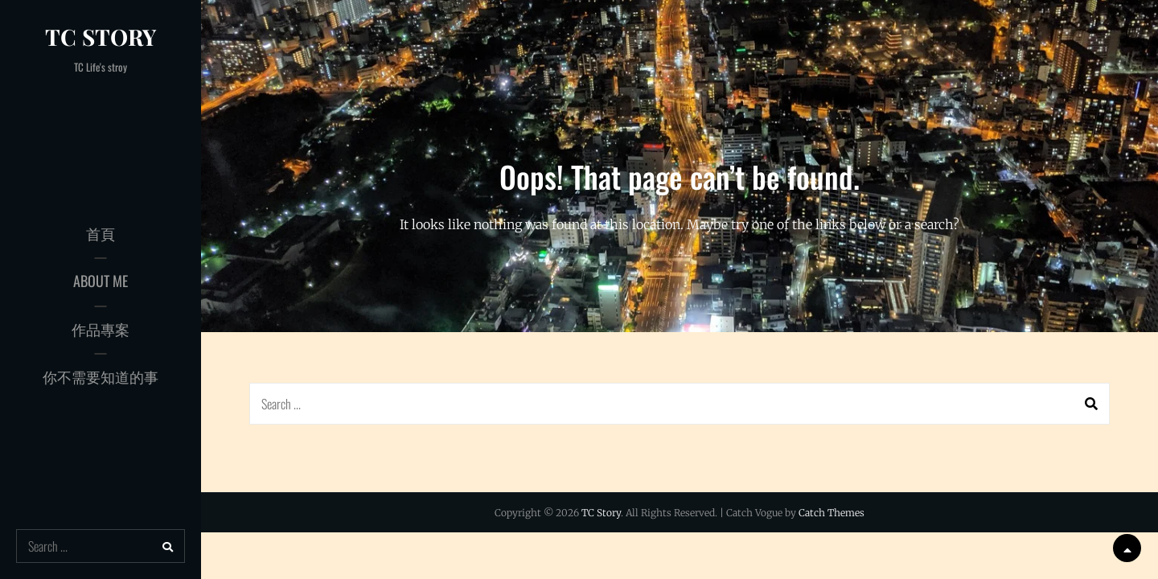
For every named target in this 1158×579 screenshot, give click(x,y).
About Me (100, 280)
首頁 (100, 233)
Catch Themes (831, 513)
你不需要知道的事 (100, 376)
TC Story (100, 36)
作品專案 (100, 328)
